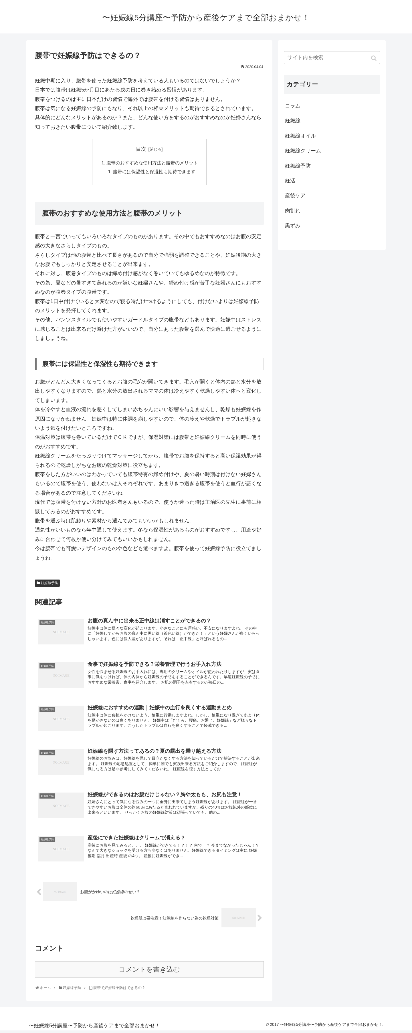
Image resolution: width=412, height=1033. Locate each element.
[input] (332, 57)
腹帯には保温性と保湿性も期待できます (154, 172)
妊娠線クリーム (303, 151)
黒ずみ (292, 225)
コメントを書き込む (149, 971)
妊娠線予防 (49, 584)
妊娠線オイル (300, 136)
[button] (374, 58)
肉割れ (292, 211)
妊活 (290, 181)
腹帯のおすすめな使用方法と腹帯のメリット (152, 163)
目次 (141, 149)
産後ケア (295, 195)
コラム (292, 106)
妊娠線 (292, 121)
